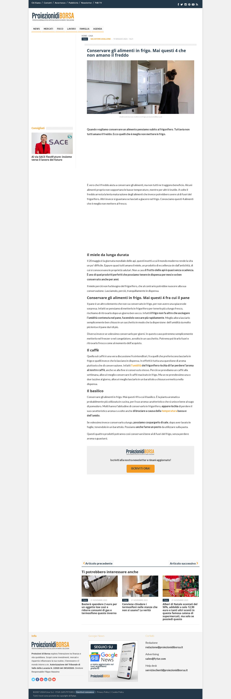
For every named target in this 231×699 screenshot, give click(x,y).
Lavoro (71, 29)
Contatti (48, 3)
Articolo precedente (98, 563)
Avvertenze (60, 3)
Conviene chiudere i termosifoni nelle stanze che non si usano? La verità (139, 607)
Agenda (97, 29)
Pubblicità (73, 3)
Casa (91, 36)
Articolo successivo (183, 563)
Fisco (60, 29)
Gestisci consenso (85, 692)
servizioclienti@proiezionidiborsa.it (166, 670)
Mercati (48, 29)
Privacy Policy (103, 692)
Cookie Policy (117, 692)
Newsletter (86, 3)
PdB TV (98, 3)
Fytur (73, 695)
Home (84, 36)
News (36, 29)
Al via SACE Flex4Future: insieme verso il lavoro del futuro (52, 158)
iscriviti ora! (140, 468)
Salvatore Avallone (101, 39)
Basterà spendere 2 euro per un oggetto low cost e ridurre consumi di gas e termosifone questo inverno (99, 608)
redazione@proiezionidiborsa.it (164, 647)
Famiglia (84, 29)
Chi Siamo (36, 3)
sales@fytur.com (155, 658)
